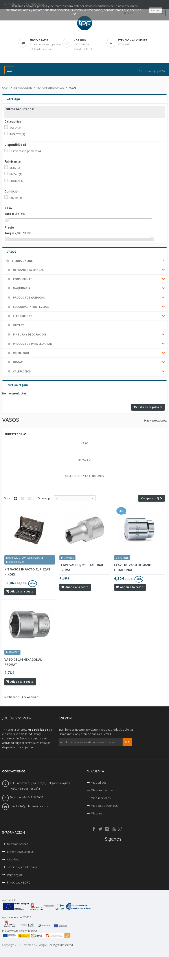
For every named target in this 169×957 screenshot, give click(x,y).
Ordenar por (45, 498)
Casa (5, 88)
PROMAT (16, 181)
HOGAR (17, 362)
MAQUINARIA (21, 288)
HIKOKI (15, 174)
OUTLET (18, 325)
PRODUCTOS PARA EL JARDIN (32, 344)
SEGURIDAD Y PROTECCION (30, 307)
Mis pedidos (98, 783)
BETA (14, 168)
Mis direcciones (100, 798)
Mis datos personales (104, 806)
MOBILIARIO (20, 353)
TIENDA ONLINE (23, 88)
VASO (15, 128)
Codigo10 (43, 945)
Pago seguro (14, 875)
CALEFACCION (21, 371)
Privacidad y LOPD (18, 882)
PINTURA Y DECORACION (29, 334)
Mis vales (96, 813)
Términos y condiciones (21, 867)
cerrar (155, 10)
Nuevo (15, 198)
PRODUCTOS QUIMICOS (28, 297)
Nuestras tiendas (17, 844)
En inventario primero (25, 151)
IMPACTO (17, 134)
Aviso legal (13, 859)
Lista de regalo (17, 385)
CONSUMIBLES (22, 279)
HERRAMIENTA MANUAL (50, 88)
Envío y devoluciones (19, 852)
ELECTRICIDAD (22, 316)
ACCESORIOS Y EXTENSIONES (84, 476)
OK (127, 742)
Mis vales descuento (103, 790)
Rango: (9, 214)
